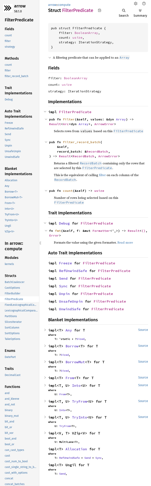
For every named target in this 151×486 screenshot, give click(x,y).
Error (54, 235)
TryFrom (79, 401)
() (143, 231)
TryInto (79, 417)
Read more (125, 242)
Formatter (101, 231)
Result (55, 124)
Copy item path (99, 10)
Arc (66, 124)
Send (63, 278)
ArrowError (104, 124)
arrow (20, 6)
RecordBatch (97, 151)
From (69, 378)
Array (121, 119)
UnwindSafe (70, 309)
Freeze (65, 263)
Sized (80, 339)
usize (77, 37)
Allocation (76, 449)
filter (69, 119)
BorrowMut (75, 362)
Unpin (64, 293)
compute (64, 5)
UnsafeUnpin (71, 301)
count (68, 191)
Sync (63, 286)
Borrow (71, 346)
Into (76, 385)
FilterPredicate (75, 112)
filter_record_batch (81, 142)
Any (68, 330)
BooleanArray (86, 33)
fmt (58, 231)
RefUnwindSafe (73, 270)
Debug (64, 223)
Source (143, 330)
